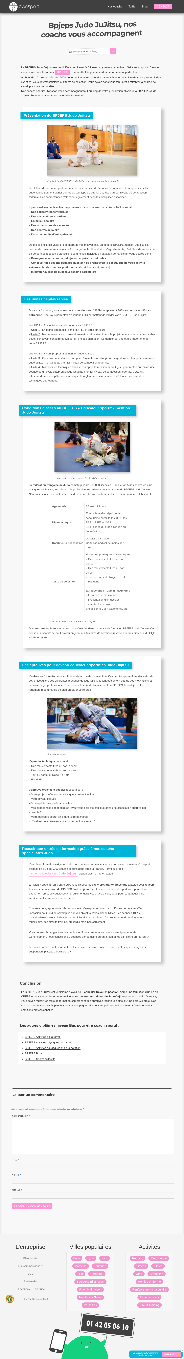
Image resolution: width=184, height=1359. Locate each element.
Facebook (24, 1289)
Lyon (91, 1258)
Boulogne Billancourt (90, 1281)
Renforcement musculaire (149, 1289)
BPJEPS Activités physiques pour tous (48, 1042)
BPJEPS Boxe (33, 1053)
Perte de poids (149, 1297)
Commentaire (21, 1116)
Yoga (139, 1273)
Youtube (40, 1289)
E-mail (16, 1175)
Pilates (158, 1266)
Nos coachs (115, 6)
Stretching (156, 1273)
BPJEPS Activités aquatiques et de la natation (52, 1047)
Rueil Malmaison (90, 1289)
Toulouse (100, 1266)
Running (137, 1258)
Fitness (141, 1266)
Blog (145, 6)
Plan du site (30, 1258)
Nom (15, 1160)
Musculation (159, 1258)
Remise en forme (149, 1281)
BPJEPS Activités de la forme (43, 1036)
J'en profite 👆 (172, 1354)
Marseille (81, 1266)
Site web (17, 1190)
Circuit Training (149, 1305)
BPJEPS (62, 72)
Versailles (90, 1305)
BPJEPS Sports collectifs (40, 1059)
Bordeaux (96, 1273)
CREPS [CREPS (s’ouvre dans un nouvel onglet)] (25, 996)
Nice (104, 1258)
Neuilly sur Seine (90, 1297)
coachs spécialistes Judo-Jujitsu (53, 873)
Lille (80, 1273)
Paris (76, 1258)
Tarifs (132, 6)
